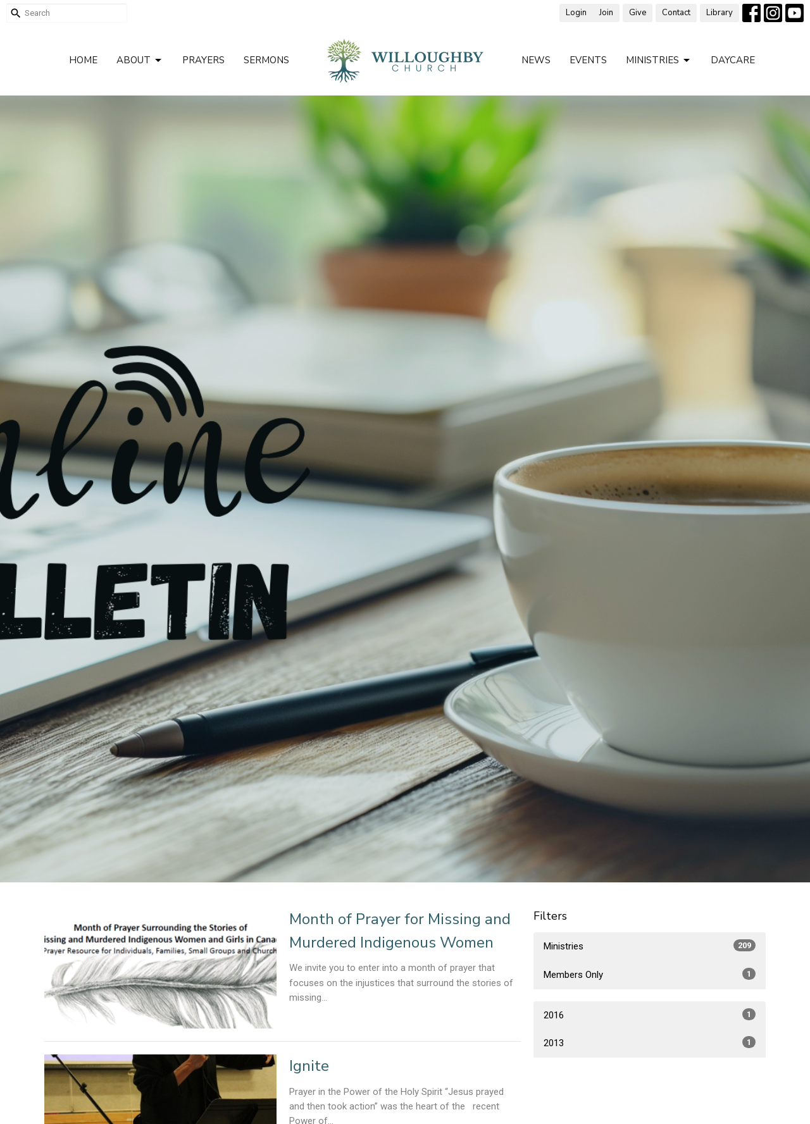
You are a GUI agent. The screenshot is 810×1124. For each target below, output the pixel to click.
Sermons (266, 60)
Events (588, 60)
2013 (650, 1042)
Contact (676, 12)
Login (576, 12)
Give (637, 12)
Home (83, 60)
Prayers (203, 60)
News (536, 60)
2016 (650, 1014)
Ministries (659, 60)
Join (606, 12)
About (139, 60)
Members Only (650, 974)
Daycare (733, 60)
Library (719, 12)
